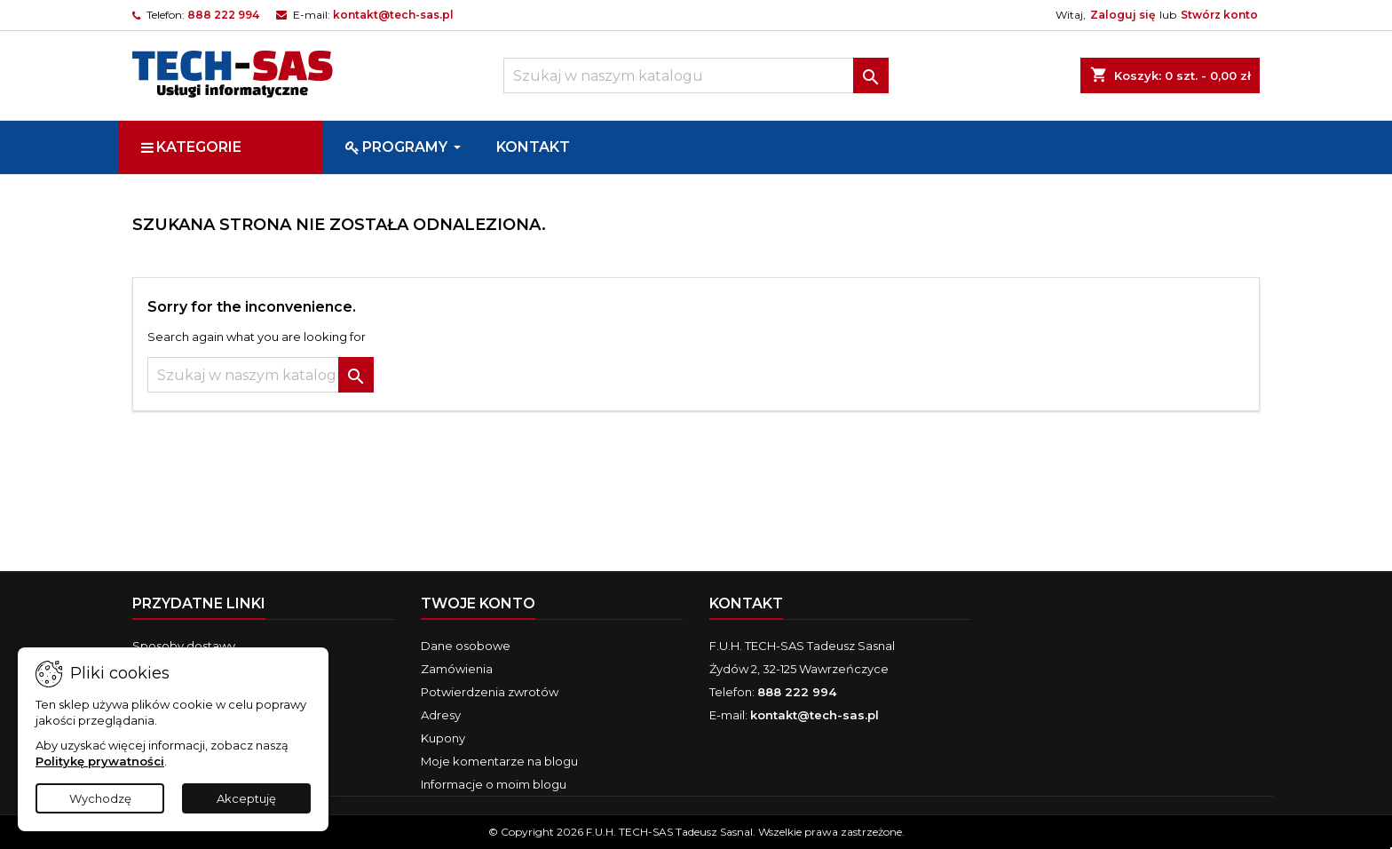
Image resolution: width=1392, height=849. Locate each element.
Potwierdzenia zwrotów (489, 692)
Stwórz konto (1219, 14)
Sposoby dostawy (183, 646)
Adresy (441, 715)
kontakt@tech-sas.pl (393, 14)
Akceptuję (246, 798)
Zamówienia (457, 669)
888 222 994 (223, 14)
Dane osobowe (465, 646)
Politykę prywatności (100, 761)
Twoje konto (478, 603)
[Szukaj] (695, 75)
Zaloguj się (1122, 14)
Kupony (443, 738)
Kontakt (746, 603)
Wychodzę (100, 798)
